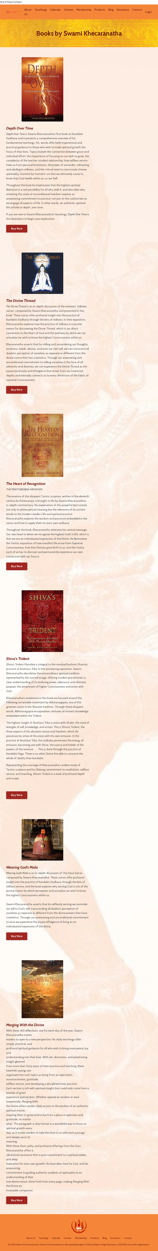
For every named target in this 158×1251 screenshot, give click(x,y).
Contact (137, 9)
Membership (83, 9)
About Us (27, 12)
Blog (111, 9)
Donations (123, 9)
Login (148, 12)
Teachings (41, 9)
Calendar (55, 9)
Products (99, 9)
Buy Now (16, 228)
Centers (68, 9)
